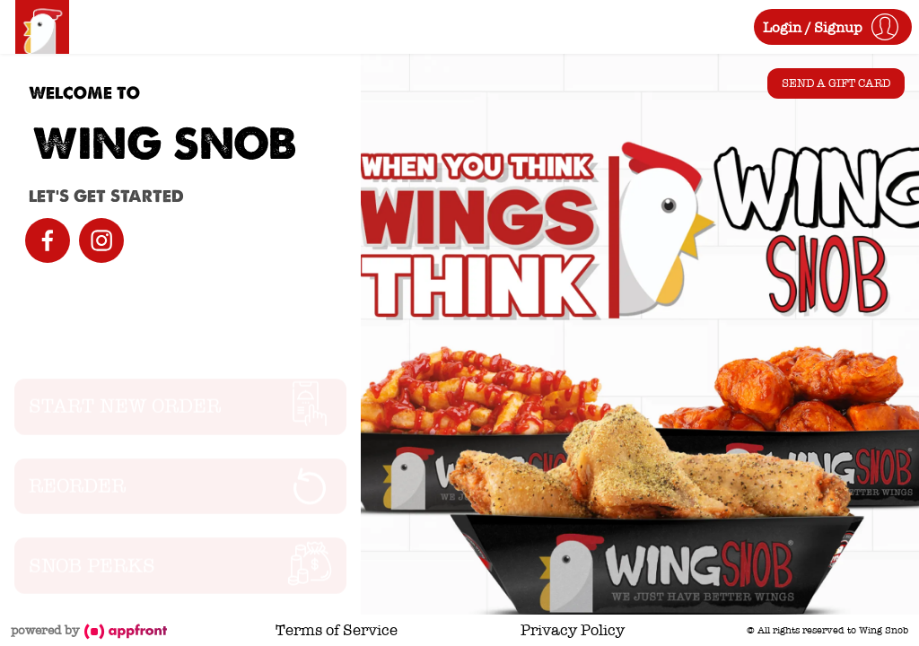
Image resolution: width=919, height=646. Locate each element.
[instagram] (101, 240)
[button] (833, 27)
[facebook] (47, 240)
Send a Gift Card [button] (836, 83)
